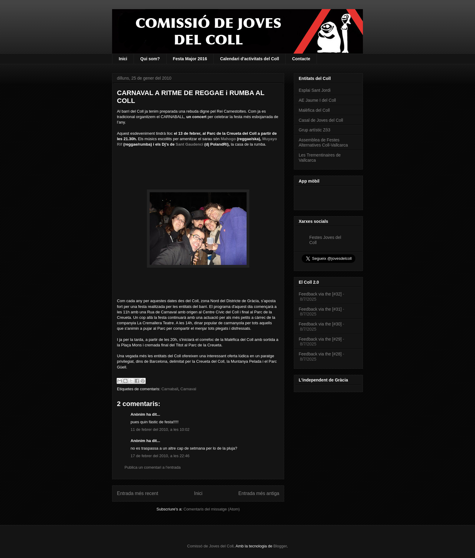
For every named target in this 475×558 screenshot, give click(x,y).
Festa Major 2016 (190, 58)
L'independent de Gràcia (323, 380)
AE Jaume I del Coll (317, 100)
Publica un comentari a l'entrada (153, 467)
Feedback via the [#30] (320, 324)
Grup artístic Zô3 (314, 129)
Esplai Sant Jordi (315, 90)
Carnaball (169, 389)
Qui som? (150, 58)
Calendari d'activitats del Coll (249, 58)
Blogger (280, 546)
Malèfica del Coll (314, 110)
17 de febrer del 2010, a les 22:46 (160, 456)
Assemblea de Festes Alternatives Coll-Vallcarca (323, 142)
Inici (123, 58)
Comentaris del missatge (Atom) (212, 509)
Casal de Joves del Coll (321, 120)
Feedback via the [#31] (320, 309)
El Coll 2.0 (309, 282)
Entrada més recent (137, 493)
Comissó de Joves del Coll (210, 546)
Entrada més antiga (258, 493)
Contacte (301, 58)
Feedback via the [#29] (320, 339)
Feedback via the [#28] (320, 354)
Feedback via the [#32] (320, 294)
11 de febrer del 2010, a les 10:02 (160, 429)
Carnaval (188, 389)
